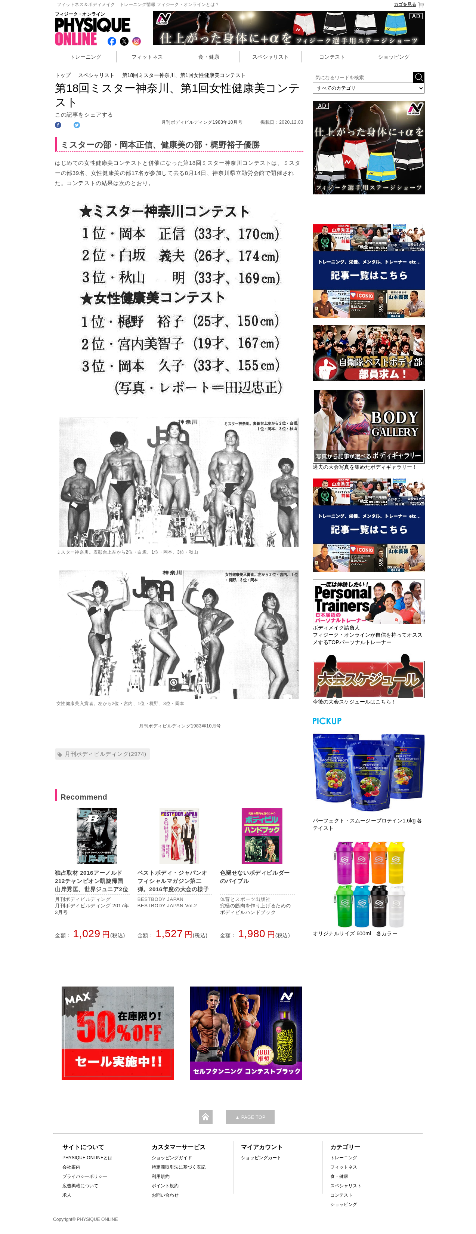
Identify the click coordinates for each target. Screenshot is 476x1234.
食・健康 (208, 57)
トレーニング (85, 57)
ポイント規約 (165, 1185)
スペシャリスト (270, 57)
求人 (66, 1195)
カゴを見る (409, 4)
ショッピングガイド (172, 1157)
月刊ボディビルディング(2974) (105, 754)
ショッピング (393, 57)
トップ (63, 75)
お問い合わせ (165, 1195)
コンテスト (332, 57)
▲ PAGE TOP (250, 1117)
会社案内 (71, 1167)
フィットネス (147, 57)
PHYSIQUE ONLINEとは (87, 1157)
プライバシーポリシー (84, 1176)
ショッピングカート (261, 1157)
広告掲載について (80, 1185)
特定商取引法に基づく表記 (178, 1167)
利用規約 (161, 1176)
